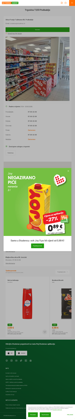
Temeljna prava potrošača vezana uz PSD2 (16, 385)
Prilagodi (70, 414)
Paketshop (10, 153)
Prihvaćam (33, 414)
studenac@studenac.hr (17, 23)
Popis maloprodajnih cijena (13, 404)
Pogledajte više (62, 272)
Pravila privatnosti (57, 409)
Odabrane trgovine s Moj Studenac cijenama (17, 408)
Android (21, 353)
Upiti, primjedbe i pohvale (12, 376)
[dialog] (50, 411)
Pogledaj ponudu (37, 245)
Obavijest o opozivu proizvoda (13, 388)
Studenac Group (10, 394)
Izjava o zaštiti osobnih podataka (14, 379)
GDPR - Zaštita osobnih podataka (14, 382)
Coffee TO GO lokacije (11, 391)
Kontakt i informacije (11, 373)
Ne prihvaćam (45, 414)
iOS (10, 353)
